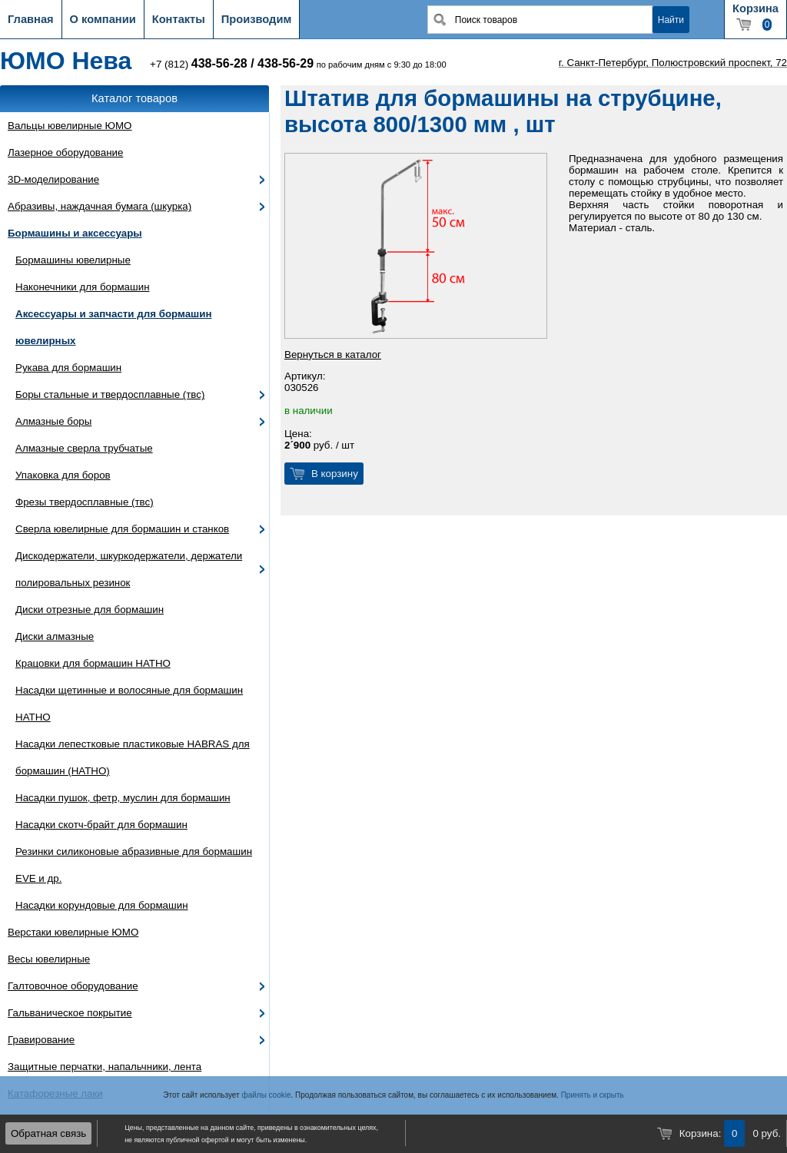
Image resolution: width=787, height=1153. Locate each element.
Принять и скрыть (592, 1095)
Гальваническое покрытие (70, 1013)
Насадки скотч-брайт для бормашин (101, 824)
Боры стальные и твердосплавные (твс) (109, 394)
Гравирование (41, 1039)
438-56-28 (219, 63)
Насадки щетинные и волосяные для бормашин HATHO (129, 703)
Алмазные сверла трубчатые (84, 448)
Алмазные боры (53, 421)
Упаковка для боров (63, 475)
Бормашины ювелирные (73, 260)
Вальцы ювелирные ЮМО (69, 125)
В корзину (334, 473)
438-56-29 (285, 63)
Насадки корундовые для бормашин (101, 905)
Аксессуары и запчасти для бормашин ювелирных (113, 327)
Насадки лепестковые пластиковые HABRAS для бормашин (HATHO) (132, 757)
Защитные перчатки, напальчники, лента (104, 1066)
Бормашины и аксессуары (75, 233)
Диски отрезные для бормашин (89, 609)
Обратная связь (48, 1133)
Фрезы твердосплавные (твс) (84, 502)
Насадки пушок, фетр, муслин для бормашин (123, 797)
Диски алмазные (54, 636)
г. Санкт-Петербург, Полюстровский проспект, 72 (673, 62)
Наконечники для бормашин (82, 287)
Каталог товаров (134, 98)
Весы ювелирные (49, 959)
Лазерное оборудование (65, 152)
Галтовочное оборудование (73, 986)
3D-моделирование (53, 179)
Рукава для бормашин (68, 367)
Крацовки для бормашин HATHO (93, 663)
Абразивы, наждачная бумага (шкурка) (99, 206)
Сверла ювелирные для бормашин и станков (122, 529)
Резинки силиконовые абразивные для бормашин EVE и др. (133, 865)
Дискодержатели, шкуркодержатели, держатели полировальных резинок (128, 569)
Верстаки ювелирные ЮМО (73, 932)
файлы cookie (266, 1095)
